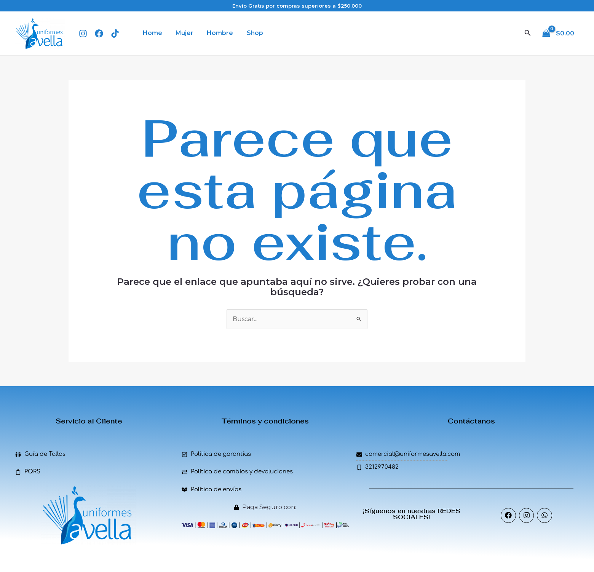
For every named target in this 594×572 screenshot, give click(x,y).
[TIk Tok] (115, 33)
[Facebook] (99, 33)
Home (151, 33)
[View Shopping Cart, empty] (559, 33)
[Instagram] (83, 33)
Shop (250, 33)
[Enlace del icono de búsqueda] (527, 33)
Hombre (217, 33)
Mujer (183, 33)
